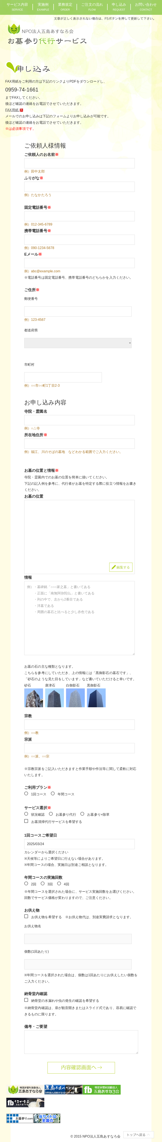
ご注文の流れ (92, 7)
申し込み (119, 7)
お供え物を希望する (46, 917)
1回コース (38, 794)
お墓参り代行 (66, 814)
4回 (66, 884)
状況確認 (38, 814)
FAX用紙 (15, 110)
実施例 (43, 7)
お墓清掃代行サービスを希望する (56, 822)
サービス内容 (17, 7)
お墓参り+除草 (98, 814)
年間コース (66, 794)
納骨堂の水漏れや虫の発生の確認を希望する (65, 1000)
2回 (33, 884)
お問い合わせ (146, 7)
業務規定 (65, 7)
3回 (50, 884)
